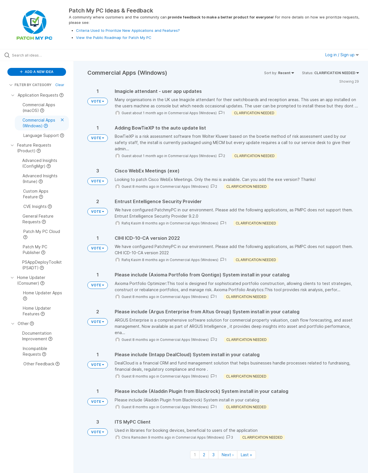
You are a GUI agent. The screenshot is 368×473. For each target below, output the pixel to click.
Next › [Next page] (228, 454)
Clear (59, 85)
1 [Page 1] (195, 454)
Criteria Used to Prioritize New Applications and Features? (128, 30)
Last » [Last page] (246, 454)
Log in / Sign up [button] (342, 54)
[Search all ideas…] (44, 55)
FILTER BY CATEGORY (30, 85)
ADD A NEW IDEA (37, 72)
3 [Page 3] (213, 454)
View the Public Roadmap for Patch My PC (113, 37)
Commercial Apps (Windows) (192, 113)
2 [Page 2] (204, 454)
